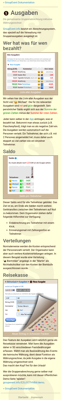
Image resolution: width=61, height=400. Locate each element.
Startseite (23, 397)
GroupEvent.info (11, 28)
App (32, 119)
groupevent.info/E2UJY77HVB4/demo (23, 382)
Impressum (37, 397)
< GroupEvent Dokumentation (19, 2)
